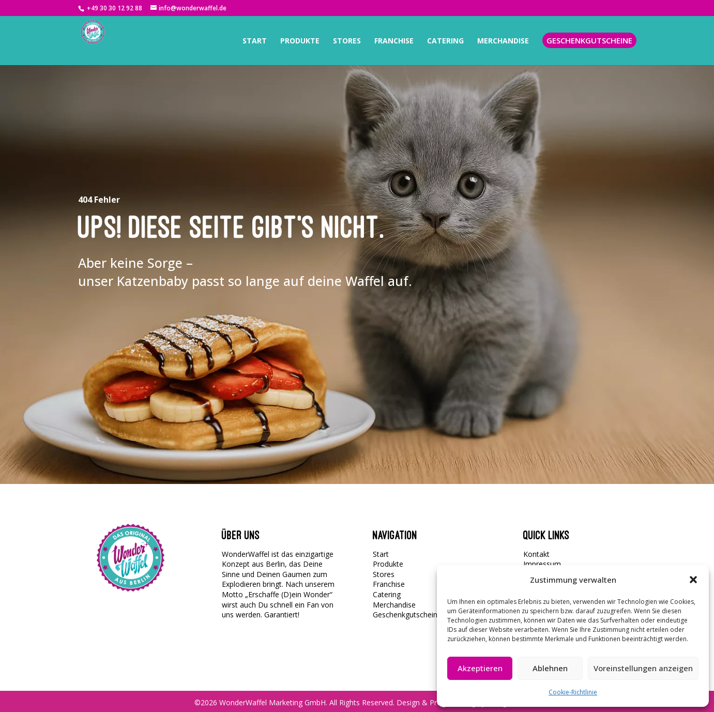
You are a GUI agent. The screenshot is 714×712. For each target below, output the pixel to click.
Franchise (389, 584)
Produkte (388, 564)
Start (381, 554)
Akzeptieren (480, 668)
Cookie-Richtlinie (573, 692)
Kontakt (536, 554)
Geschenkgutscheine (407, 614)
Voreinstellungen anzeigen (643, 668)
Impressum (542, 564)
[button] (693, 579)
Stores (383, 574)
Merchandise (394, 605)
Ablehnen (550, 668)
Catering (387, 594)
